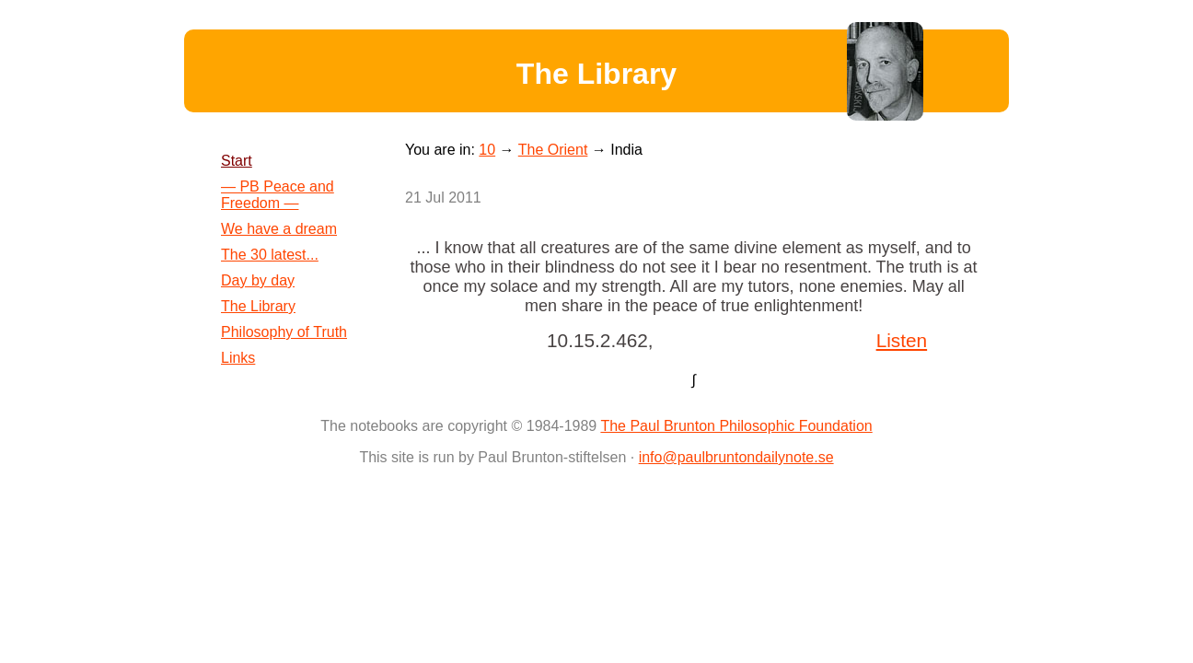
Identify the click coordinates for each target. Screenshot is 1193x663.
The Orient (553, 149)
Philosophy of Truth (284, 332)
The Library (258, 306)
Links (238, 358)
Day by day (258, 280)
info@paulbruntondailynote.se (736, 457)
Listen (902, 340)
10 (487, 149)
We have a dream (279, 229)
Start (236, 161)
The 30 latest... (270, 254)
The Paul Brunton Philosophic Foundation (736, 426)
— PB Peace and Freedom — (277, 195)
